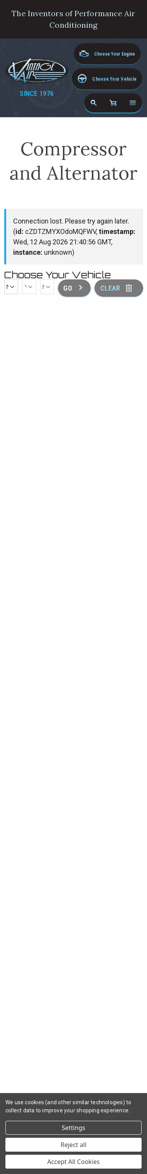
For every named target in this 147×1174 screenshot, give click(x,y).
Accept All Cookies (73, 1161)
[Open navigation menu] (132, 103)
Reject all (73, 1144)
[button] (107, 78)
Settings (73, 1128)
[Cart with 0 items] (113, 103)
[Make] (11, 286)
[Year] (29, 286)
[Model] (47, 286)
